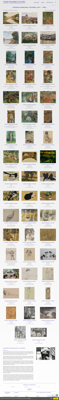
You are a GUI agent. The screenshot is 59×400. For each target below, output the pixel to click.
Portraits (26, 394)
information (50, 2)
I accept (56, 398)
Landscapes (26, 390)
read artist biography (50, 10)
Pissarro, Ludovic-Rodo (49, 390)
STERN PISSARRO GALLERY (6, 388)
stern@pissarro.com (6, 395)
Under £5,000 (15, 393)
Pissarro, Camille (38, 390)
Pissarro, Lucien (37, 396)
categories (16, 388)
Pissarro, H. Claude (38, 392)
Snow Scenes (15, 395)
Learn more (29, 398)
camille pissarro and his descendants (42, 388)
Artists (14, 392)
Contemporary (15, 391)
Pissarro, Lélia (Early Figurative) (39, 394)
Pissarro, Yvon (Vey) (49, 392)
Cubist (26, 393)
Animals (26, 395)
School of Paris (15, 394)
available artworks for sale (11, 10)
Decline (51, 398)
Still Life (26, 392)
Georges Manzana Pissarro (11, 25)
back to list (54, 4)
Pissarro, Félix (37, 391)
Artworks (38, 2)
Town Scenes (26, 391)
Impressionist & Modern (16, 390)
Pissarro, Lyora (37, 395)
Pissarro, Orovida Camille (49, 391)
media (44, 2)
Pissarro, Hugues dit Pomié (39, 393)
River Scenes (15, 396)
